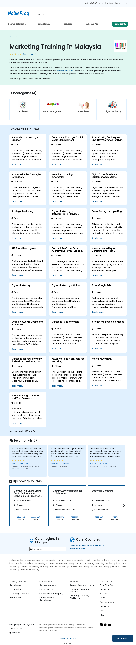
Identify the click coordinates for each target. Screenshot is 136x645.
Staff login (68, 643)
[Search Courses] (82, 14)
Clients (104, 597)
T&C (102, 614)
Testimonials (107, 602)
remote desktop (65, 70)
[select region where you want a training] (47, 549)
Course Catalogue (17, 24)
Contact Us (120, 24)
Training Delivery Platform (79, 596)
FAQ (102, 610)
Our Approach (47, 585)
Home (12, 37)
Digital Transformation (83, 585)
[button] (123, 505)
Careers (104, 606)
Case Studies (46, 589)
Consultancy (44, 24)
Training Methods (19, 593)
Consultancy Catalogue (46, 598)
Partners (105, 593)
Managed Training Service (80, 590)
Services (68, 24)
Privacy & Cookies (68, 638)
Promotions (16, 589)
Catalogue (15, 585)
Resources (15, 597)
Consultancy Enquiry (51, 593)
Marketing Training (25, 37)
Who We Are (92, 24)
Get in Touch (123, 638)
